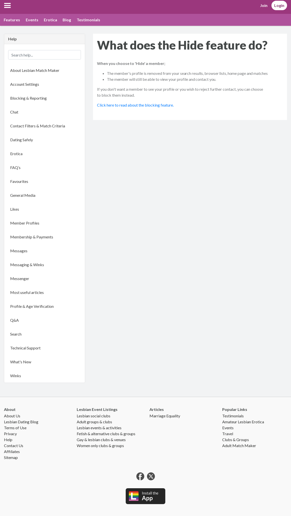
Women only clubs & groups (100, 445)
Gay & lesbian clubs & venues (101, 439)
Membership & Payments (31, 236)
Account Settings (24, 84)
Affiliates (12, 451)
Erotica (50, 19)
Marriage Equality (164, 415)
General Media (22, 195)
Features (12, 19)
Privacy (10, 433)
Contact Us (13, 445)
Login (279, 5)
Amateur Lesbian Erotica (243, 421)
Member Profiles (24, 223)
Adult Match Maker (239, 445)
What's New (20, 361)
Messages (18, 250)
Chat (14, 112)
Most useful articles (27, 292)
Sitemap (11, 457)
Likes (14, 209)
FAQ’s (15, 167)
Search (16, 334)
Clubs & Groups (235, 439)
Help (8, 439)
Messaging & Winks (27, 264)
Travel (227, 433)
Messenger (19, 278)
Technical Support (25, 347)
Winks (15, 375)
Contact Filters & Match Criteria (37, 125)
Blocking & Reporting (28, 98)
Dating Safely (21, 139)
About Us (12, 415)
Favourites (19, 181)
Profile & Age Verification (32, 306)
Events (32, 19)
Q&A (14, 320)
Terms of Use (15, 427)
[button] (7, 5)
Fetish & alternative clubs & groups (106, 433)
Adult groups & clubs (94, 421)
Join (263, 5)
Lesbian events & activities (99, 427)
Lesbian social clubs (93, 415)
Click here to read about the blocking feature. (135, 105)
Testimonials (88, 19)
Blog (67, 19)
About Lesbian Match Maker (34, 70)
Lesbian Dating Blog (21, 421)
